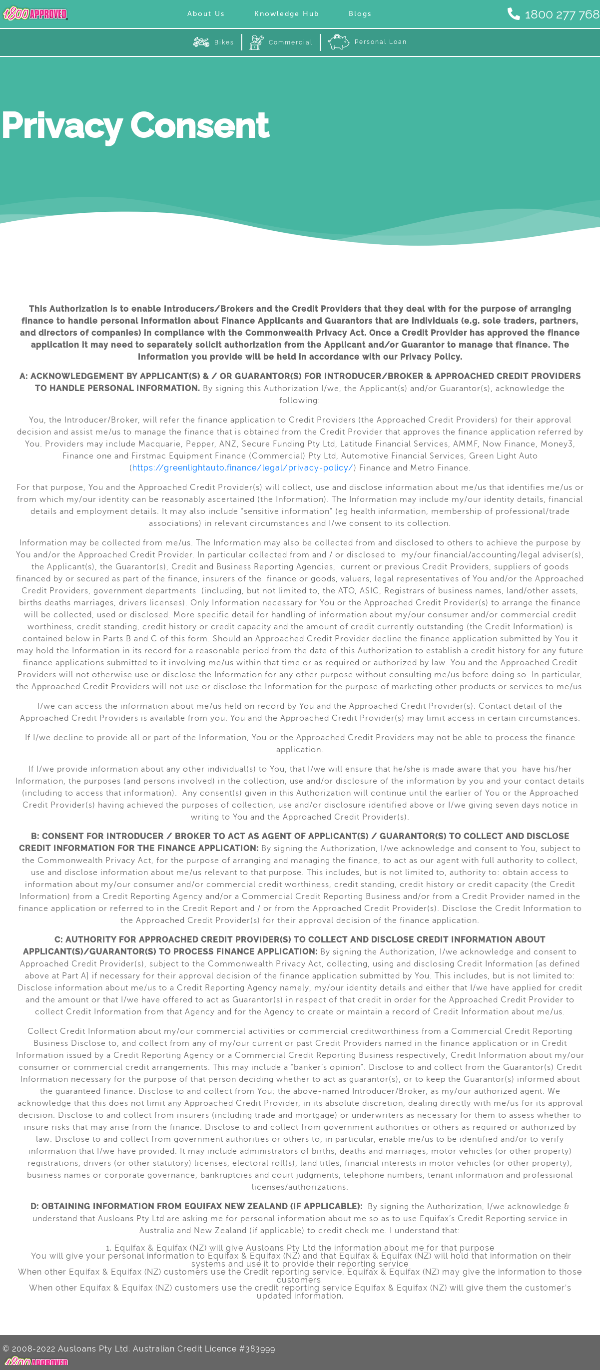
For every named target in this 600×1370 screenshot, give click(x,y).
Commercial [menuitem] (281, 42)
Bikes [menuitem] (213, 42)
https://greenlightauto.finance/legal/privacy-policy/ (243, 467)
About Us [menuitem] (206, 13)
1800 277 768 (556, 13)
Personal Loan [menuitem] (367, 42)
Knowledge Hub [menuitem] (286, 13)
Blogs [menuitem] (360, 13)
